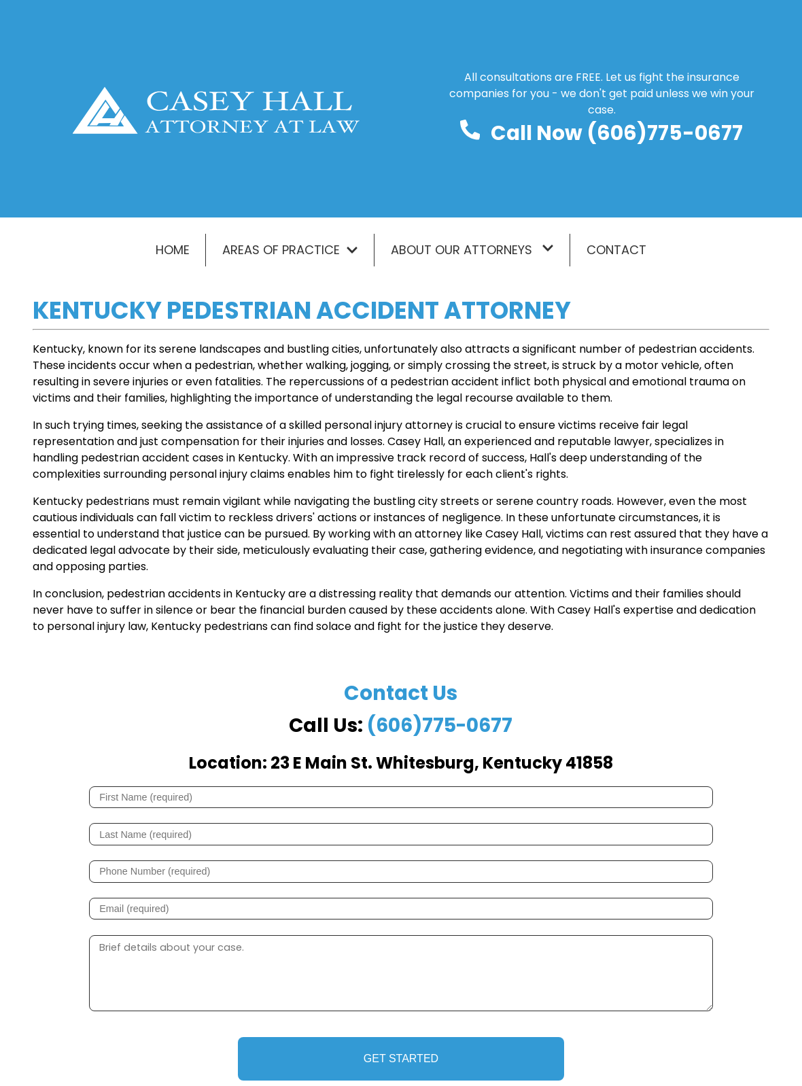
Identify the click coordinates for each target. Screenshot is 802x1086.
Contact (616, 249)
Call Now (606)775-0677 (617, 133)
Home (173, 249)
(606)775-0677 (439, 725)
